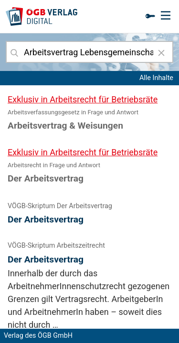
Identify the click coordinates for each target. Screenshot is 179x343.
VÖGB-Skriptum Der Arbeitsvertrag (60, 206)
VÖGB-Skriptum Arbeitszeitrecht (56, 246)
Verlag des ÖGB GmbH (38, 336)
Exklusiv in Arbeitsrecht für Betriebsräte (83, 99)
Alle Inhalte (156, 78)
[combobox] (89, 52)
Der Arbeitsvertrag (46, 219)
